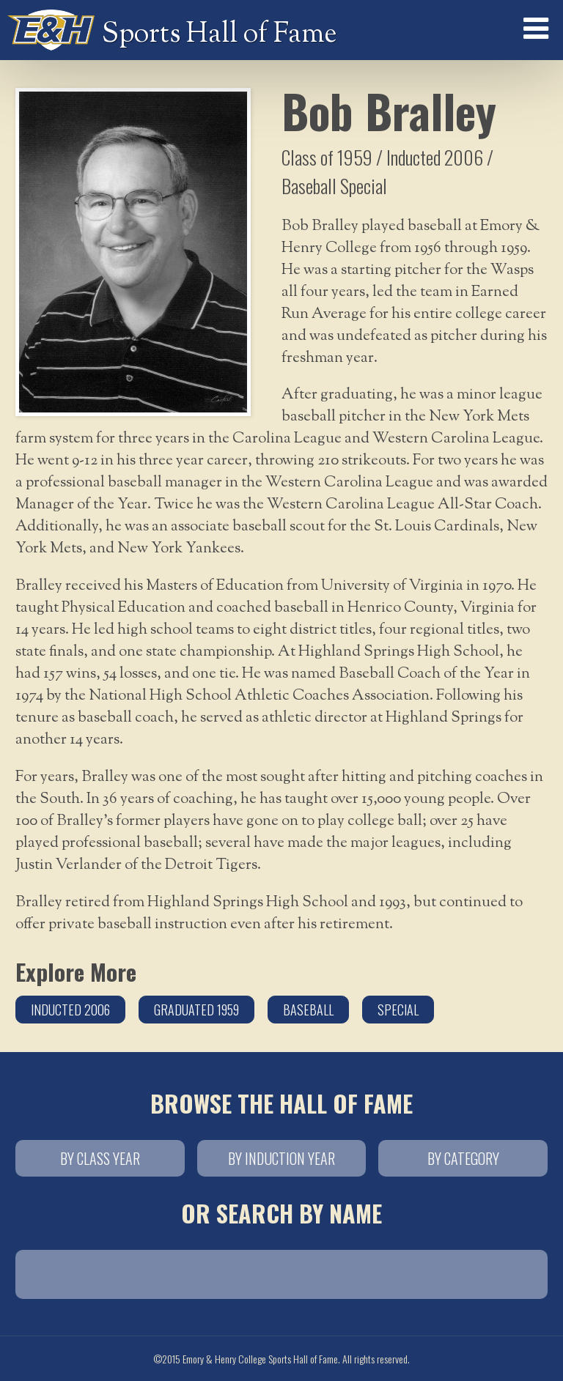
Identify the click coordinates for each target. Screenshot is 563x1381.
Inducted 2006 (70, 1009)
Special (398, 1009)
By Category (463, 1158)
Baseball (308, 1009)
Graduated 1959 (196, 1009)
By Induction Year (281, 1158)
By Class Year (100, 1158)
